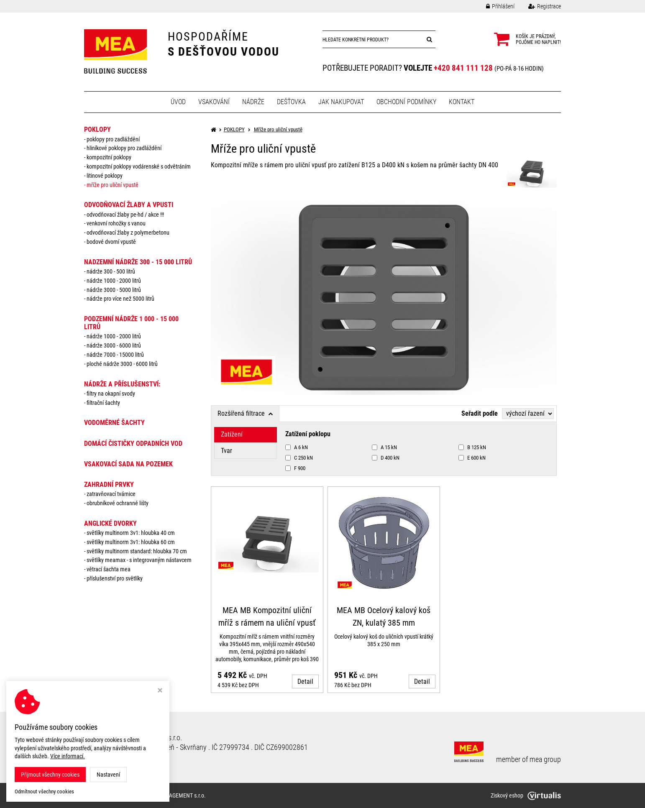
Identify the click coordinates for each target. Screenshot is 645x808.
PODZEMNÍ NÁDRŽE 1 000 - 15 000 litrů (131, 323)
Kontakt (461, 102)
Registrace (538, 6)
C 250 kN (299, 458)
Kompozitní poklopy (109, 157)
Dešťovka (291, 102)
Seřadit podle (479, 413)
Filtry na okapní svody (111, 393)
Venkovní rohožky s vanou (116, 223)
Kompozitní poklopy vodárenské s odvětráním (139, 166)
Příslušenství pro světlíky (115, 578)
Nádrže (253, 102)
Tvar (226, 451)
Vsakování (214, 102)
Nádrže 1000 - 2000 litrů (114, 280)
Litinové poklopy (105, 175)
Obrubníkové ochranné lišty (117, 503)
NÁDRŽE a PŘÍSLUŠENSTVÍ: (122, 384)
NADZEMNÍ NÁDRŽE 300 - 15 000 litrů (138, 262)
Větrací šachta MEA (109, 569)
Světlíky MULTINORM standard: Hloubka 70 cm (137, 551)
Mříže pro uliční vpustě (112, 185)
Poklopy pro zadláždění (113, 139)
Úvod (178, 102)
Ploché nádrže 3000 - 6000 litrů (122, 364)
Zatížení (232, 434)
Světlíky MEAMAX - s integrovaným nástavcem (139, 560)
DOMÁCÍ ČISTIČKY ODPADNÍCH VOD (133, 443)
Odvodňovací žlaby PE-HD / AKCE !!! (125, 214)
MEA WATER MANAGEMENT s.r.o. (167, 795)
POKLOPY (97, 129)
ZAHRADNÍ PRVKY (109, 484)
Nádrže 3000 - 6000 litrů (114, 345)
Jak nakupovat (341, 102)
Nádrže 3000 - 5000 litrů (114, 289)
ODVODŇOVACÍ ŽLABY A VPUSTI (128, 205)
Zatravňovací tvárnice (111, 494)
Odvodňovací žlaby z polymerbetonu (128, 232)
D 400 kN (385, 458)
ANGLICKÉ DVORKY (110, 523)
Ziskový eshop (526, 795)
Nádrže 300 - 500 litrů (111, 271)
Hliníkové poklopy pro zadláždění (124, 148)
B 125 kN (472, 447)
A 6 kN (296, 447)
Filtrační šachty (103, 402)
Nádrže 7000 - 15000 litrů (115, 354)
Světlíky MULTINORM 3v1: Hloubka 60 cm (131, 542)
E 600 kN (472, 458)
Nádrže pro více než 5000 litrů (120, 298)
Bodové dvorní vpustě (111, 241)
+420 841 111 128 (463, 68)
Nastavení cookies (110, 757)
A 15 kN (384, 447)
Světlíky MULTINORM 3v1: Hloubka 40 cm (131, 532)
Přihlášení (494, 6)
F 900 (295, 468)
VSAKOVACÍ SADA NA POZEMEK (128, 464)
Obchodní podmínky (406, 102)
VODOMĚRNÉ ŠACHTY (114, 423)
